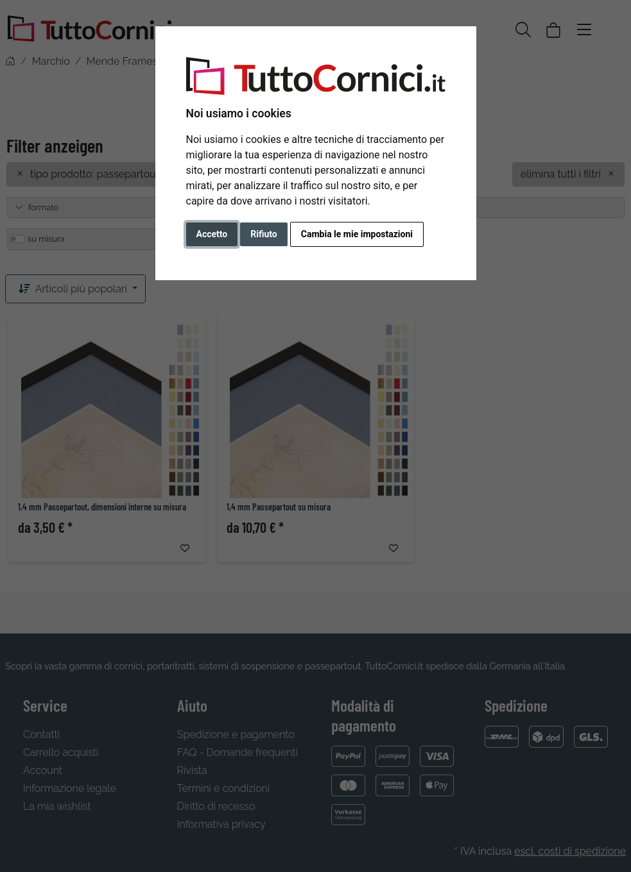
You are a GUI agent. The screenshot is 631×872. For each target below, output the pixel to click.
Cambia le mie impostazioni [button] (357, 234)
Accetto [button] (212, 234)
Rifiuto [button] (263, 234)
